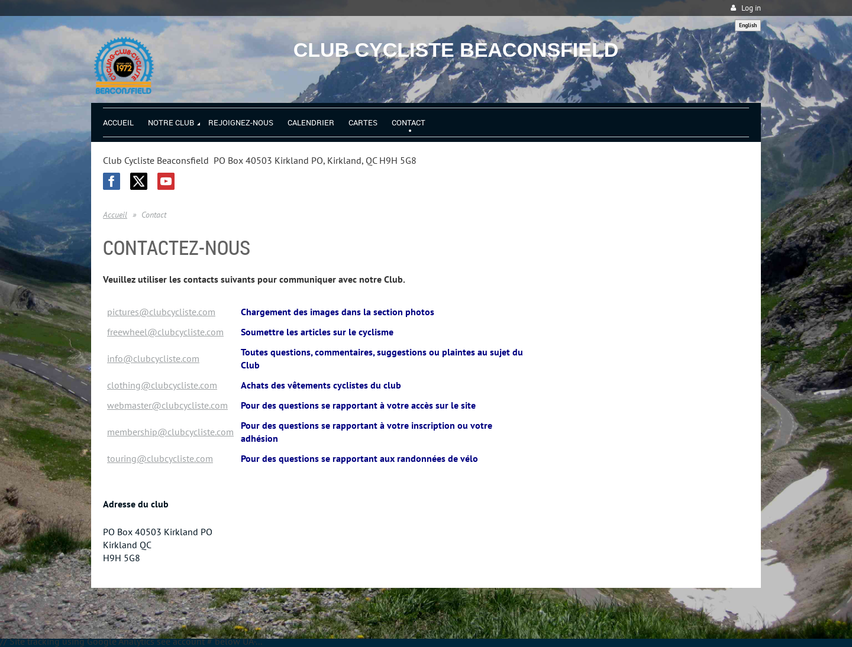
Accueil (115, 214)
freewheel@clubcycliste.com (165, 332)
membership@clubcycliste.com (170, 432)
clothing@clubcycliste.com (162, 385)
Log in (751, 8)
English (748, 25)
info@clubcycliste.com (153, 358)
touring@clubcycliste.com (160, 458)
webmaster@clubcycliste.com (167, 405)
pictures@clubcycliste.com (161, 312)
